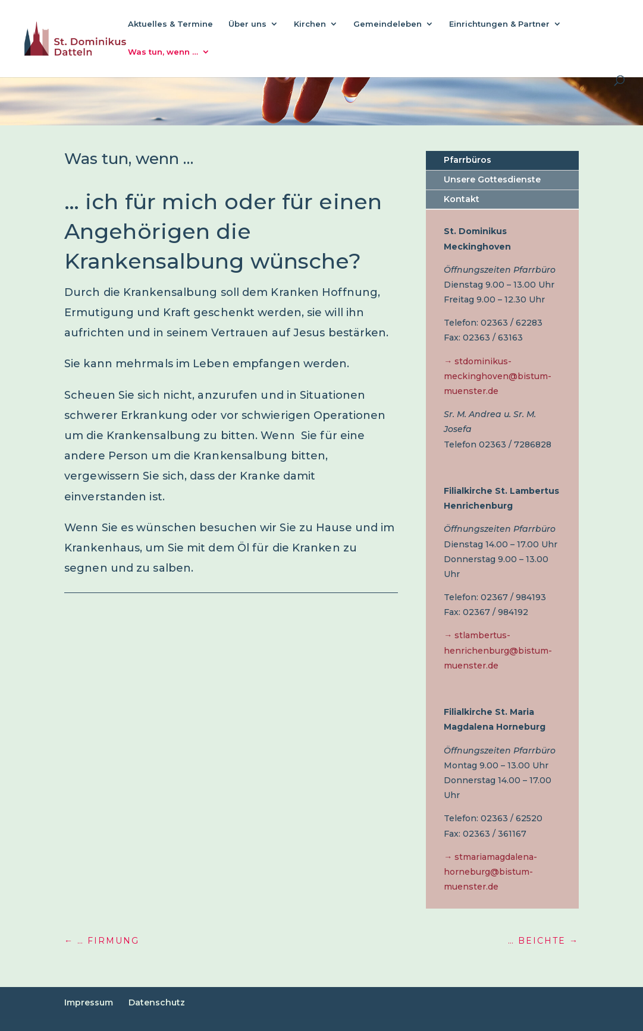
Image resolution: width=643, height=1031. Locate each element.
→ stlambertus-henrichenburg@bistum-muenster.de (498, 650)
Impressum (88, 1002)
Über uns (247, 24)
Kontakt (461, 199)
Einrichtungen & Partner (499, 24)
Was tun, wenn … (163, 52)
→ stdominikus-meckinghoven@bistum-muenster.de (497, 376)
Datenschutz (156, 1002)
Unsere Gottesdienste (492, 179)
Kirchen (310, 24)
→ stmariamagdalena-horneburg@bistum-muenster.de (490, 872)
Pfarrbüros (467, 160)
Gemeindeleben (387, 24)
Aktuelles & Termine (170, 24)
